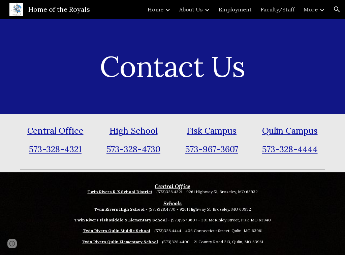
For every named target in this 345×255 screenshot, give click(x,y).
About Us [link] (191, 9)
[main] (172, 66)
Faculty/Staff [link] (277, 9)
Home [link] (155, 9)
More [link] (311, 9)
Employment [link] (235, 9)
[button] (337, 9)
